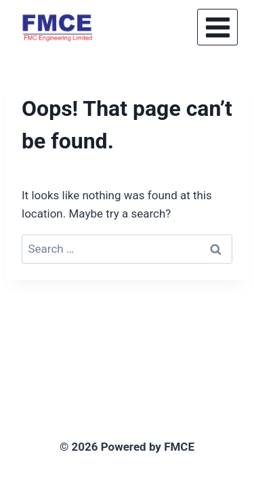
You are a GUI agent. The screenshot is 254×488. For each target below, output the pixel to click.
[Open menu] (217, 27)
